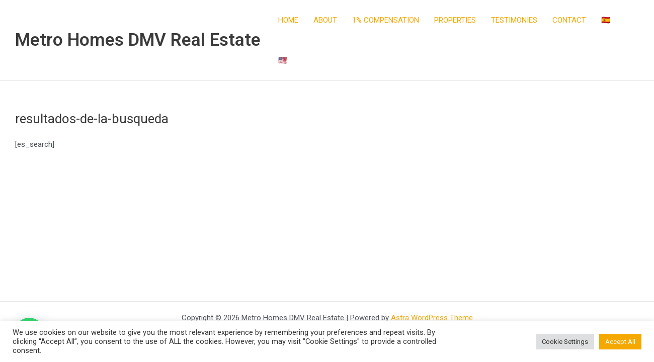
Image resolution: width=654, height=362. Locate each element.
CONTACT (569, 20)
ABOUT (325, 20)
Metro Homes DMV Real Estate (138, 40)
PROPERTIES (455, 20)
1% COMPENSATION (385, 20)
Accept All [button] (620, 341)
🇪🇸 (606, 20)
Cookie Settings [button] (565, 341)
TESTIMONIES (514, 20)
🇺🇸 (283, 60)
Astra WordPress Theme (432, 317)
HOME (288, 20)
